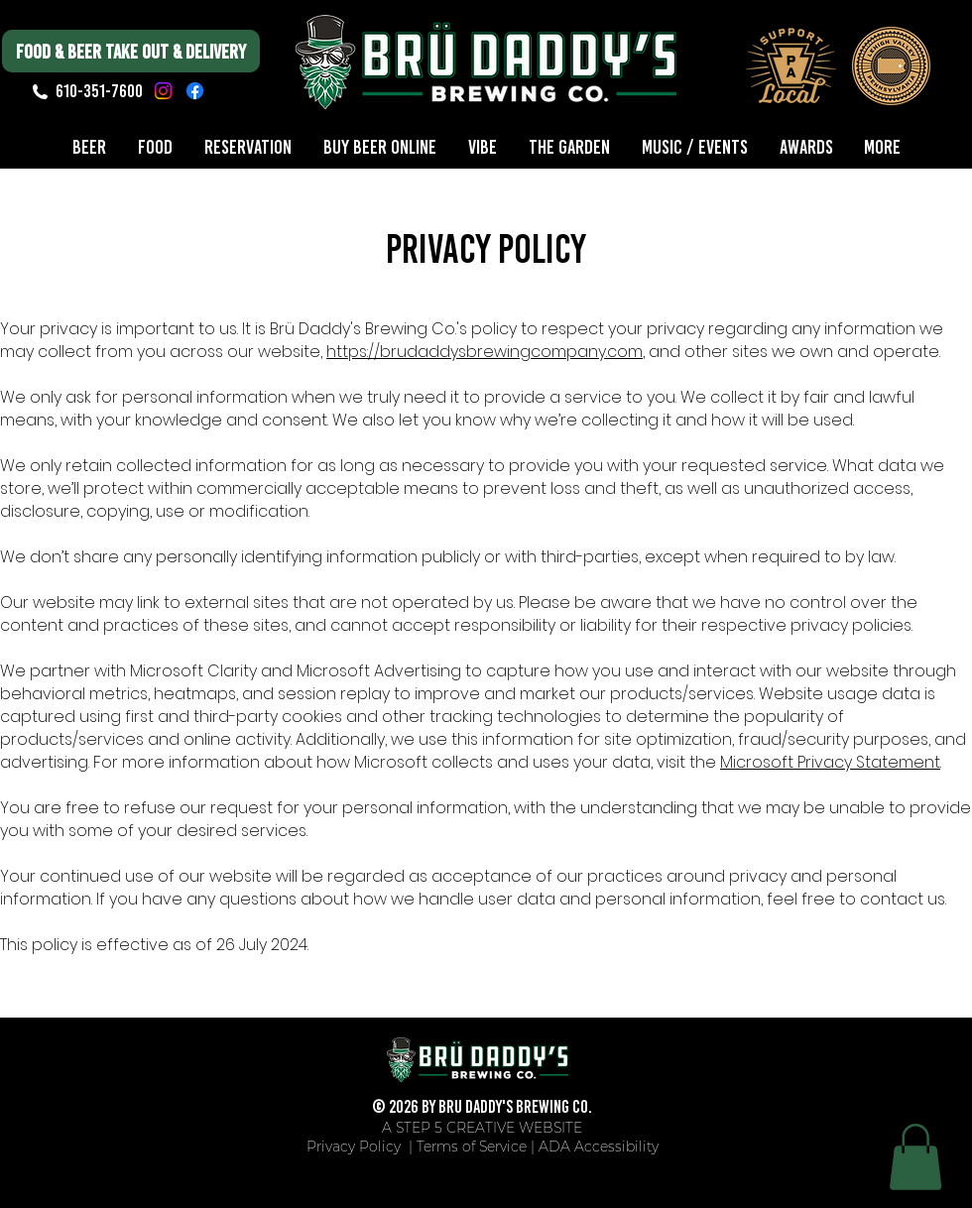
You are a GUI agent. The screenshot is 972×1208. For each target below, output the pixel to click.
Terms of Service (472, 1146)
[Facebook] (194, 90)
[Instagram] (163, 90)
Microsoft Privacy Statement (830, 762)
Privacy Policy (355, 1146)
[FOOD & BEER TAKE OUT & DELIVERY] (131, 51)
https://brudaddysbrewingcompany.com (484, 351)
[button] (915, 1157)
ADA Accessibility (599, 1146)
